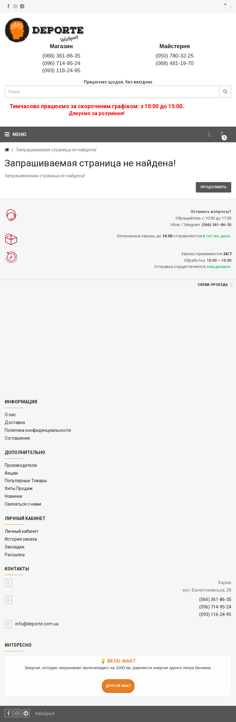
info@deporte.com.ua (36, 623)
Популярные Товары (26, 480)
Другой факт (118, 686)
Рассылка (15, 554)
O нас (10, 414)
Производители (21, 465)
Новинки (13, 496)
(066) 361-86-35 (61, 56)
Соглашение (17, 438)
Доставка (15, 422)
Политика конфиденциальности (38, 430)
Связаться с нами (23, 504)
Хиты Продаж (19, 488)
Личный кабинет (22, 531)
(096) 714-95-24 (61, 63)
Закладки (14, 546)
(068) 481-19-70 (175, 63)
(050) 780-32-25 (175, 56)
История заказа (21, 539)
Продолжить (213, 187)
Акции (11, 473)
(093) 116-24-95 (61, 70)
